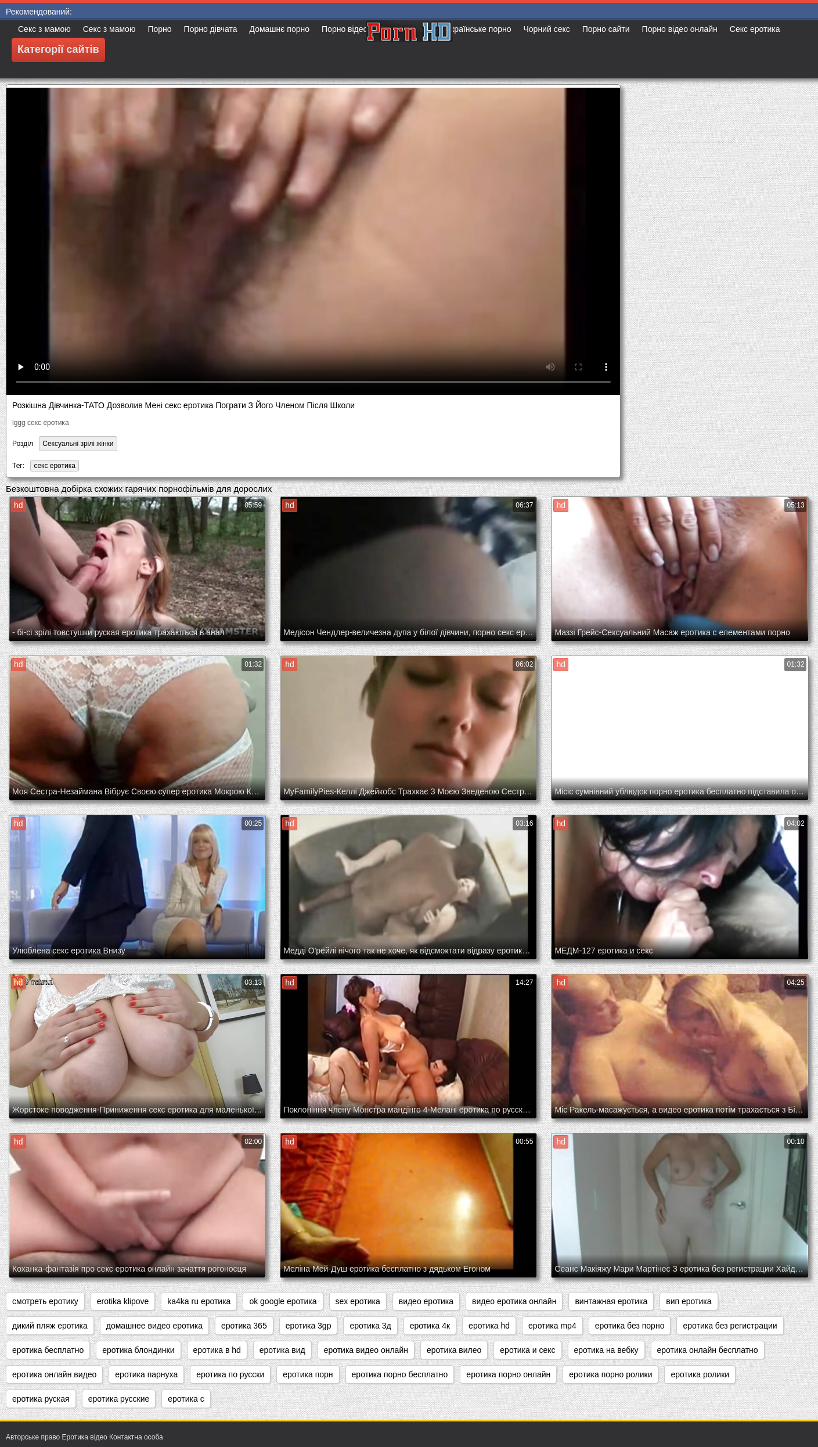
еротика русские (119, 1398)
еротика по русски (230, 1374)
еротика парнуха (146, 1374)
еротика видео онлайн (366, 1350)
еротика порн (308, 1374)
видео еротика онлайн (514, 1301)
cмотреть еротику (45, 1301)
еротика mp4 (552, 1325)
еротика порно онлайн (508, 1374)
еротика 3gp (308, 1325)
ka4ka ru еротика (198, 1301)
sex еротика (358, 1301)
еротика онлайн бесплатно (707, 1350)
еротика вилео (454, 1350)
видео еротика (426, 1301)
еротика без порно (630, 1325)
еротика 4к (430, 1325)
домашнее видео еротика (154, 1325)
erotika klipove (123, 1301)
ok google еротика (282, 1301)
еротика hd (489, 1325)
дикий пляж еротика (50, 1325)
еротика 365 (244, 1325)
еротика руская (41, 1398)
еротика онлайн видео (54, 1374)
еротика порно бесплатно (400, 1374)
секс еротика (54, 466)
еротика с (186, 1398)
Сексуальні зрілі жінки (77, 444)
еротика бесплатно (48, 1350)
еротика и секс (527, 1350)
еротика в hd (217, 1350)
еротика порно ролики (610, 1374)
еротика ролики (700, 1374)
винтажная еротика (611, 1301)
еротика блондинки (138, 1350)
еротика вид (282, 1350)
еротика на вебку (606, 1350)
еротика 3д (370, 1325)
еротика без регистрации (730, 1325)
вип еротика (688, 1301)
